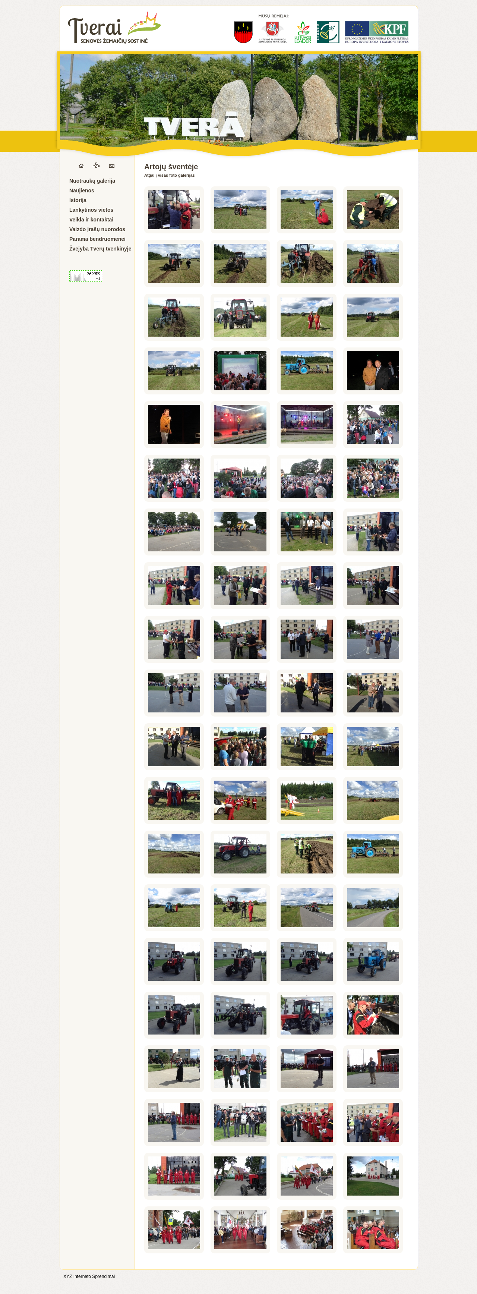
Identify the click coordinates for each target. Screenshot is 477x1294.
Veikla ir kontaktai (91, 220)
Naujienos (81, 190)
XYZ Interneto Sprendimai (89, 1276)
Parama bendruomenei (97, 239)
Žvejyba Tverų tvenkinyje (100, 249)
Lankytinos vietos (91, 210)
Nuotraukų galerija (92, 181)
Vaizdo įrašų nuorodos (97, 229)
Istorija (77, 200)
